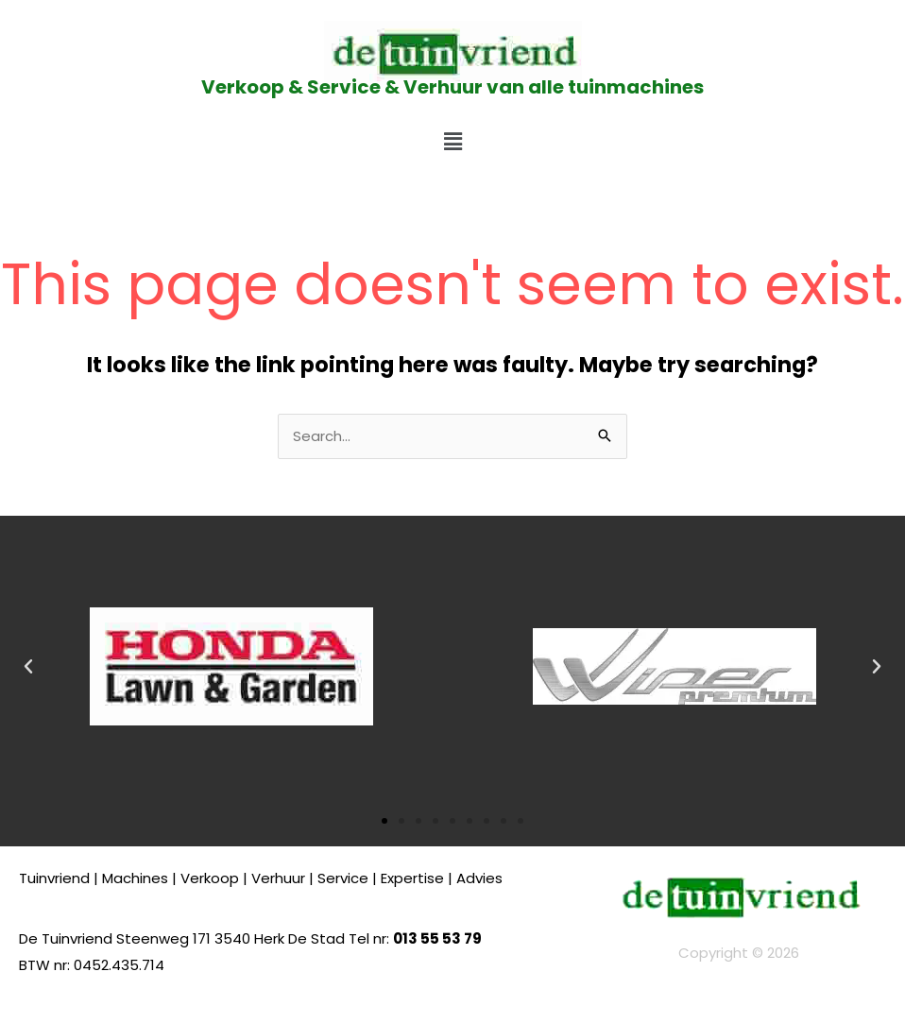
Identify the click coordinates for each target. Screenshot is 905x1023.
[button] (452, 142)
